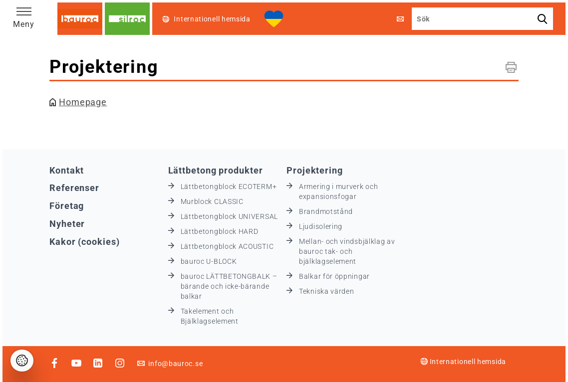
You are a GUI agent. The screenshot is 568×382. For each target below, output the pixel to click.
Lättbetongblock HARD (220, 231)
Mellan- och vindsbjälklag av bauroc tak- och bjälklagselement (347, 251)
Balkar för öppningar (334, 276)
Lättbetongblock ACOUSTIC (227, 246)
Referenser (74, 188)
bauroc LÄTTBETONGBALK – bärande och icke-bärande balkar (229, 286)
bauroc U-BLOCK (209, 261)
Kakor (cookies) (84, 241)
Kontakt (66, 170)
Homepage (83, 102)
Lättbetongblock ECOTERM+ (229, 187)
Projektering (314, 170)
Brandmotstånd (326, 211)
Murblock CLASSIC (212, 201)
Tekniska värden (326, 291)
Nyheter (67, 223)
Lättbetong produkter (215, 170)
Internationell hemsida (463, 362)
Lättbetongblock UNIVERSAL (230, 216)
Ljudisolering (320, 226)
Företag (66, 205)
